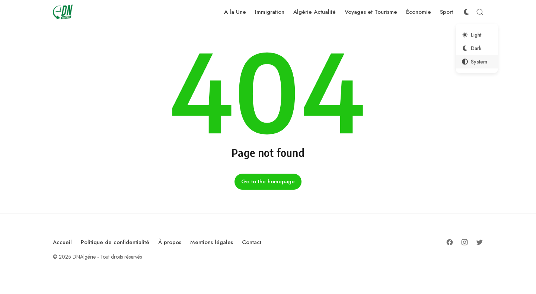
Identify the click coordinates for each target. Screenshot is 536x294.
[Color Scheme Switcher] (466, 11)
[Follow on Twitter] (479, 242)
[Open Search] (479, 11)
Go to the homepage (268, 181)
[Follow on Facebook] (449, 242)
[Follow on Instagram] (464, 242)
